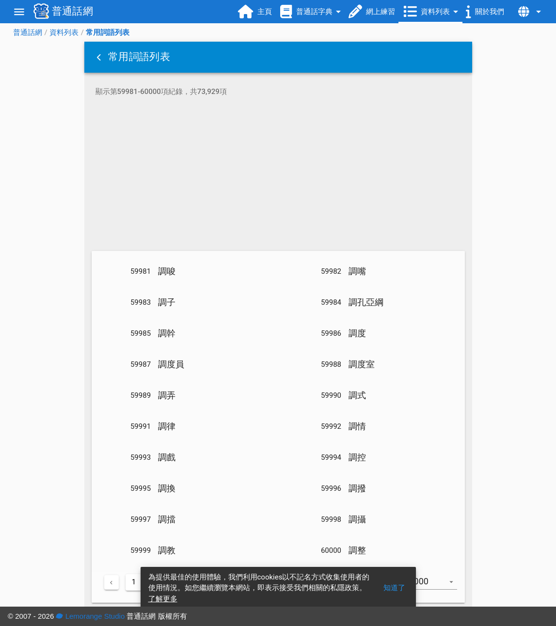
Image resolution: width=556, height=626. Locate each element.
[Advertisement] (278, 175)
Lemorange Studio (90, 616)
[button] (100, 57)
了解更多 (162, 599)
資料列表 (64, 32)
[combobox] (437, 586)
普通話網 (27, 32)
